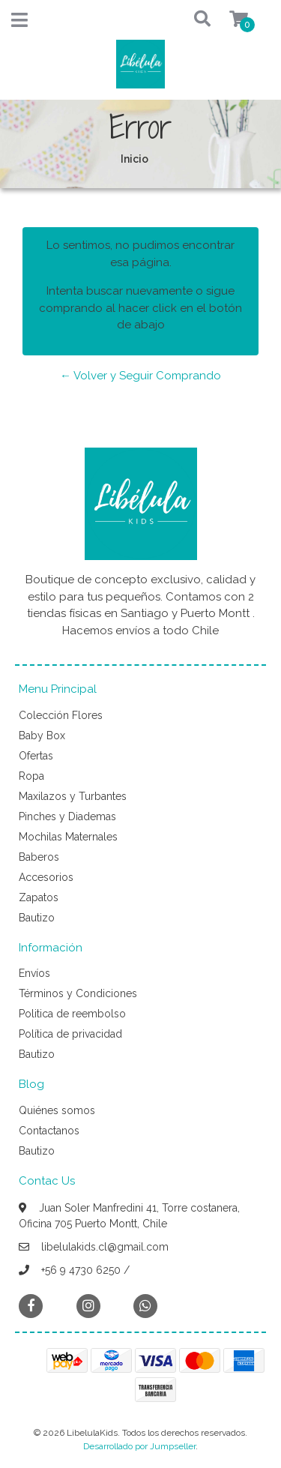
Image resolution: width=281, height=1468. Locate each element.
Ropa (31, 776)
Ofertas (36, 756)
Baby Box (42, 735)
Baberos (39, 857)
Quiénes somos (57, 1110)
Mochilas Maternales (68, 837)
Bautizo (37, 918)
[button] (188, 19)
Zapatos (38, 897)
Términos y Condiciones (78, 993)
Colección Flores (61, 715)
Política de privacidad (70, 1034)
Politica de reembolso (72, 1014)
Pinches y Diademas (67, 816)
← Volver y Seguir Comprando (140, 375)
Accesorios (46, 877)
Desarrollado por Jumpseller (139, 1446)
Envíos (34, 973)
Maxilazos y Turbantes (73, 796)
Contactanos (49, 1131)
